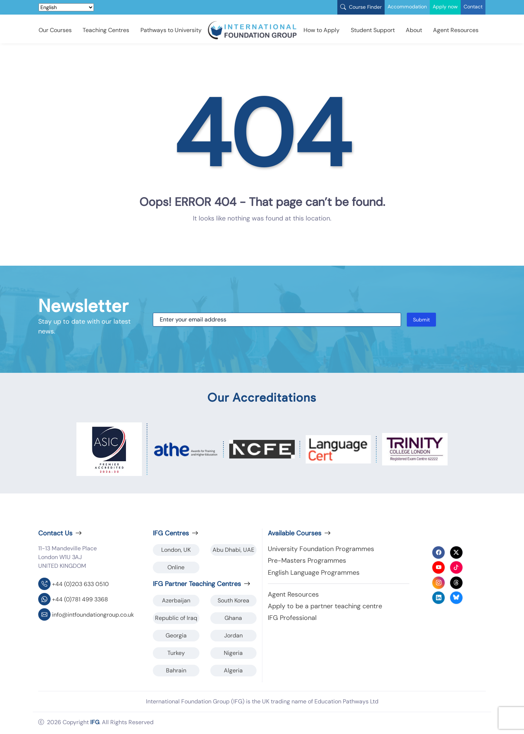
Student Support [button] (373, 30)
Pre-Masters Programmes (307, 560)
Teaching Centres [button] (106, 30)
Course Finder (361, 7)
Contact (473, 6)
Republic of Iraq (176, 618)
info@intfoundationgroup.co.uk (93, 614)
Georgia (176, 635)
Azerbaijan (176, 600)
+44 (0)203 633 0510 (80, 584)
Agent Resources (456, 30)
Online (175, 567)
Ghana (233, 618)
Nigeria (233, 653)
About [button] (414, 30)
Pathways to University (171, 30)
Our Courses (55, 30)
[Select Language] (66, 7)
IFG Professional (292, 617)
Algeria (233, 670)
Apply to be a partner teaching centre (325, 606)
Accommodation (407, 6)
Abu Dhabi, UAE (233, 550)
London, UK (176, 550)
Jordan (233, 635)
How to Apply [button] (321, 30)
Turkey (176, 653)
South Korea (233, 600)
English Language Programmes (314, 572)
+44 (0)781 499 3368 (80, 599)
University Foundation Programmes (321, 548)
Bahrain (176, 670)
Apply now (445, 6)
